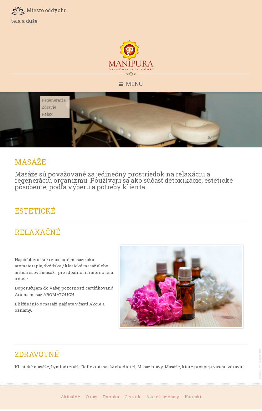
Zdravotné (37, 354)
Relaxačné (37, 232)
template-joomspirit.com (260, 364)
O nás (91, 396)
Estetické (35, 210)
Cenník (133, 396)
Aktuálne (70, 396)
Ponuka (111, 396)
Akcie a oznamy (162, 396)
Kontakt (193, 396)
